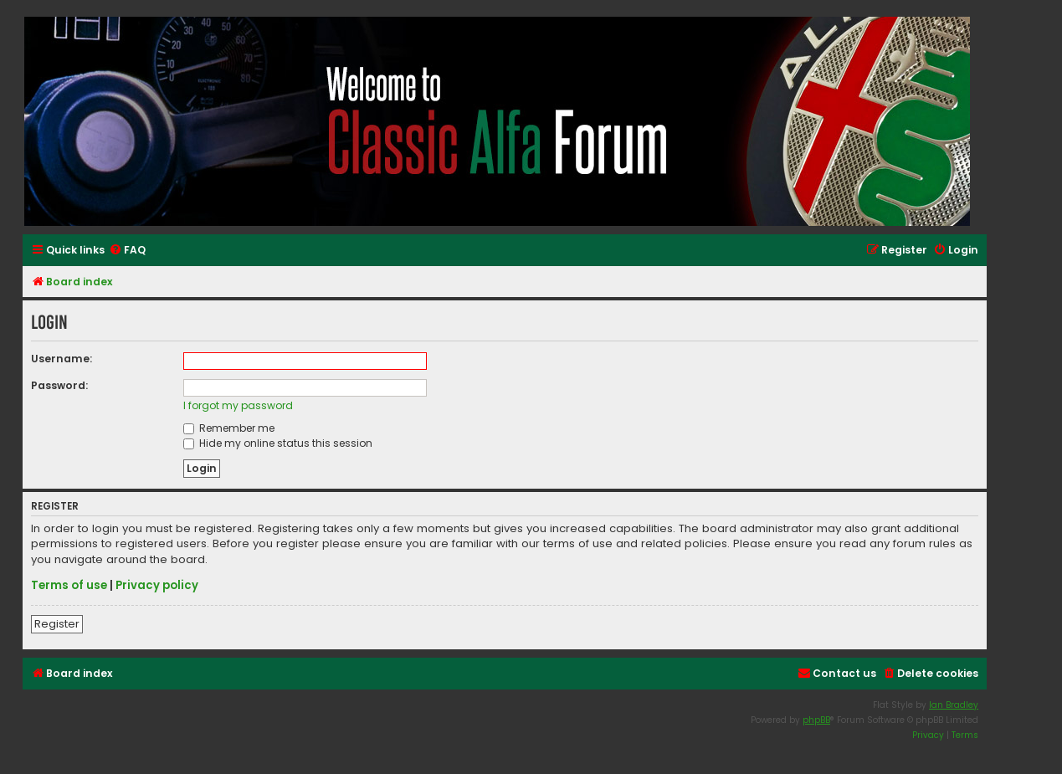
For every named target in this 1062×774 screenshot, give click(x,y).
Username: (61, 358)
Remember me (228, 428)
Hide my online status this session (277, 443)
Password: (59, 385)
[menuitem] (127, 250)
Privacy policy (156, 585)
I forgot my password (238, 405)
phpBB (816, 720)
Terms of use (69, 585)
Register (57, 624)
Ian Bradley (953, 705)
